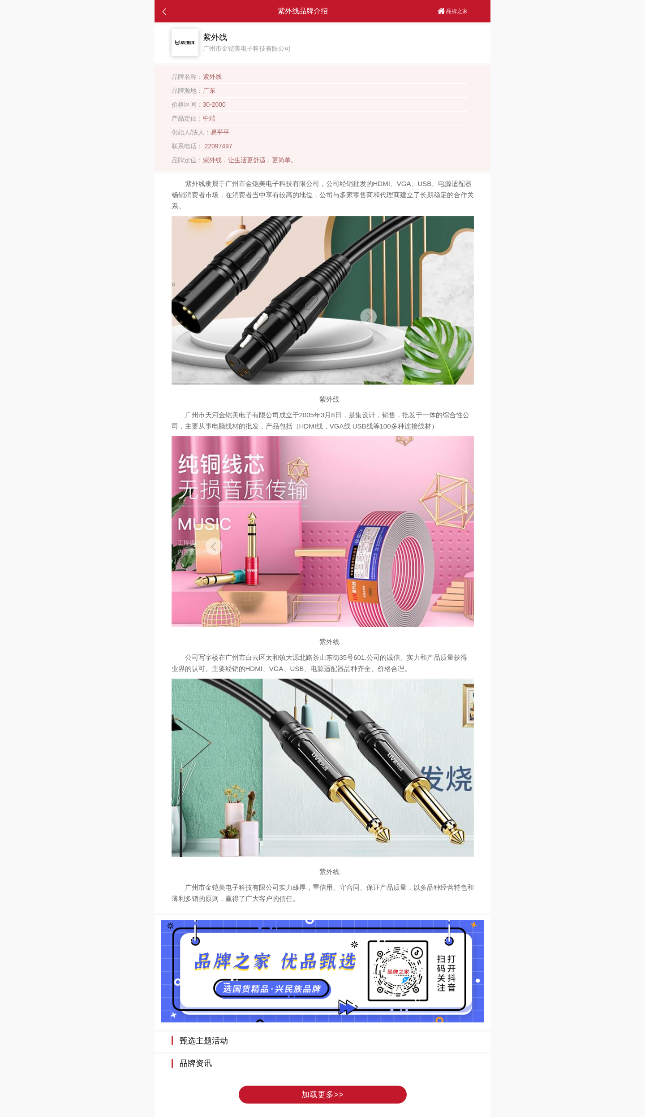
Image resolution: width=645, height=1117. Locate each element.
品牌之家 (453, 11)
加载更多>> (322, 1094)
